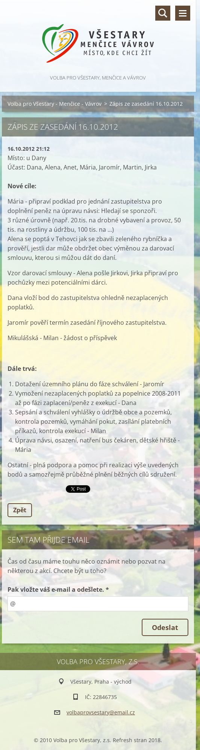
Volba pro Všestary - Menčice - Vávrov (55, 103)
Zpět (19, 510)
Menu (182, 13)
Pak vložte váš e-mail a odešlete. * (58, 589)
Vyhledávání (162, 13)
